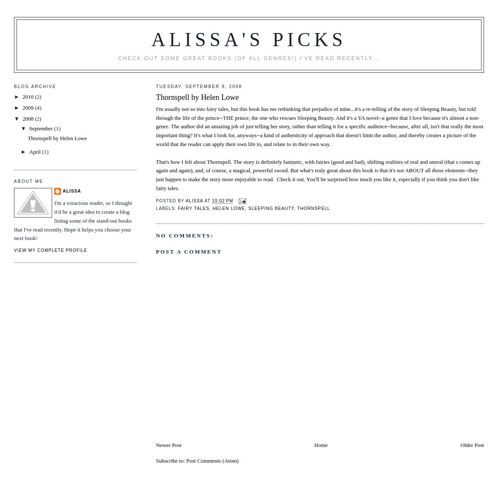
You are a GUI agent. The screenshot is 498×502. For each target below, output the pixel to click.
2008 (28, 119)
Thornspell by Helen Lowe (197, 97)
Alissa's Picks (249, 39)
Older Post (472, 445)
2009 (28, 108)
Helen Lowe (229, 208)
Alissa (72, 191)
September (41, 128)
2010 (28, 97)
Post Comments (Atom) (212, 461)
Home (321, 445)
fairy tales (193, 208)
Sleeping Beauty (271, 208)
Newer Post (168, 445)
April (35, 152)
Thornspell (313, 208)
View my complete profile (50, 250)
